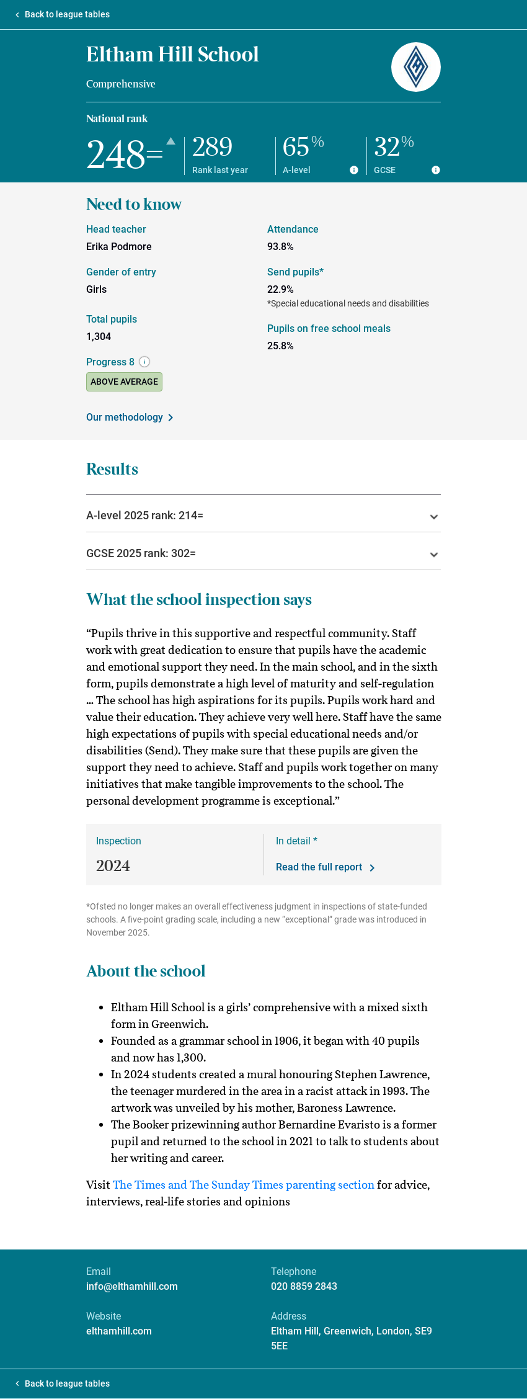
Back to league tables (67, 14)
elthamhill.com (119, 1331)
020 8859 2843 (304, 1286)
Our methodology (132, 417)
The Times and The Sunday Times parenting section (243, 1185)
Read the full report (327, 867)
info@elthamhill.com (132, 1286)
